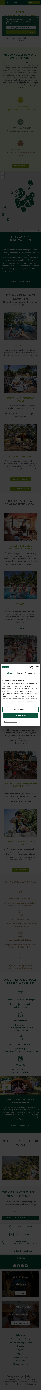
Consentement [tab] (7, 673)
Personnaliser (20, 709)
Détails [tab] (19, 673)
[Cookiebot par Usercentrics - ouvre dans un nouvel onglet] (29, 667)
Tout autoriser (20, 716)
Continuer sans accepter (10, 722)
